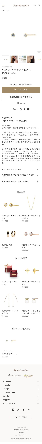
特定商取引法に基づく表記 (21, 430)
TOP (3, 10)
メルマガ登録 (21, 417)
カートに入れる (21, 89)
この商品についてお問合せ (21, 97)
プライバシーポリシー (21, 435)
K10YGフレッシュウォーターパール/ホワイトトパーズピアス (31, 313)
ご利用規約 (21, 432)
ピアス (8, 10)
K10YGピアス (7, 245)
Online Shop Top (21, 427)
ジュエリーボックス (9, 282)
